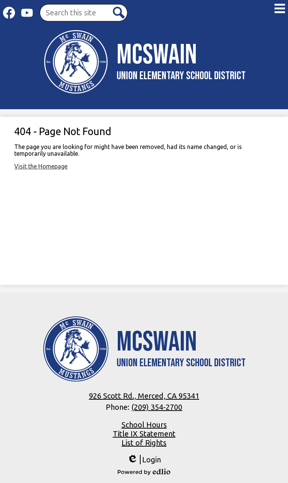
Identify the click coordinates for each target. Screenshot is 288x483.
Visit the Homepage (41, 166)
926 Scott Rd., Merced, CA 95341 (144, 395)
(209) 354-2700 (156, 407)
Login (144, 459)
